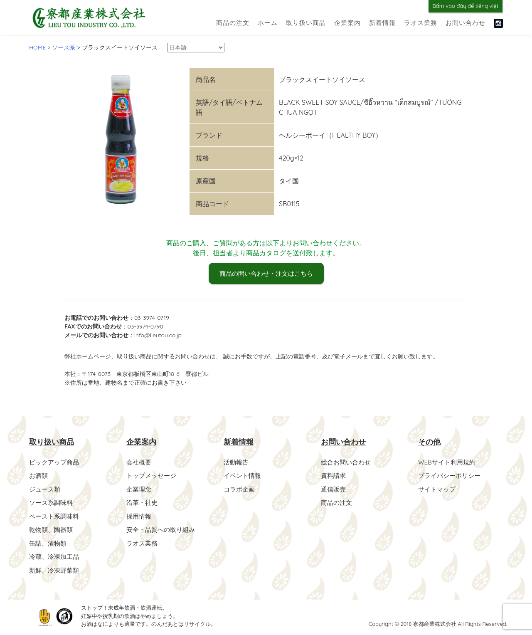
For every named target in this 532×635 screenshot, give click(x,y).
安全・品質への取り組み (163, 529)
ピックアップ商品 (55, 462)
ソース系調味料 (52, 502)
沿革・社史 (143, 502)
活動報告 (237, 462)
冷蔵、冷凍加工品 (55, 555)
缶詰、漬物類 (49, 542)
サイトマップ (438, 489)
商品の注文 (232, 23)
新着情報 (382, 23)
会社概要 (139, 462)
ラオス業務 (420, 23)
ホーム (268, 23)
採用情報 (139, 515)
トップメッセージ (153, 476)
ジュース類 (45, 489)
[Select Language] (195, 47)
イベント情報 (244, 476)
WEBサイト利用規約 (448, 462)
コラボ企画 (240, 489)
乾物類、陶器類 (52, 529)
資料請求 (334, 476)
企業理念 (139, 489)
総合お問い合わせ (347, 462)
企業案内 (347, 23)
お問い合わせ (465, 23)
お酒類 (39, 476)
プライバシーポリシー (451, 476)
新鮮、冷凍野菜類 (55, 569)
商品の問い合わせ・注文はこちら (266, 274)
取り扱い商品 (306, 23)
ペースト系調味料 (55, 515)
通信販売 (334, 489)
